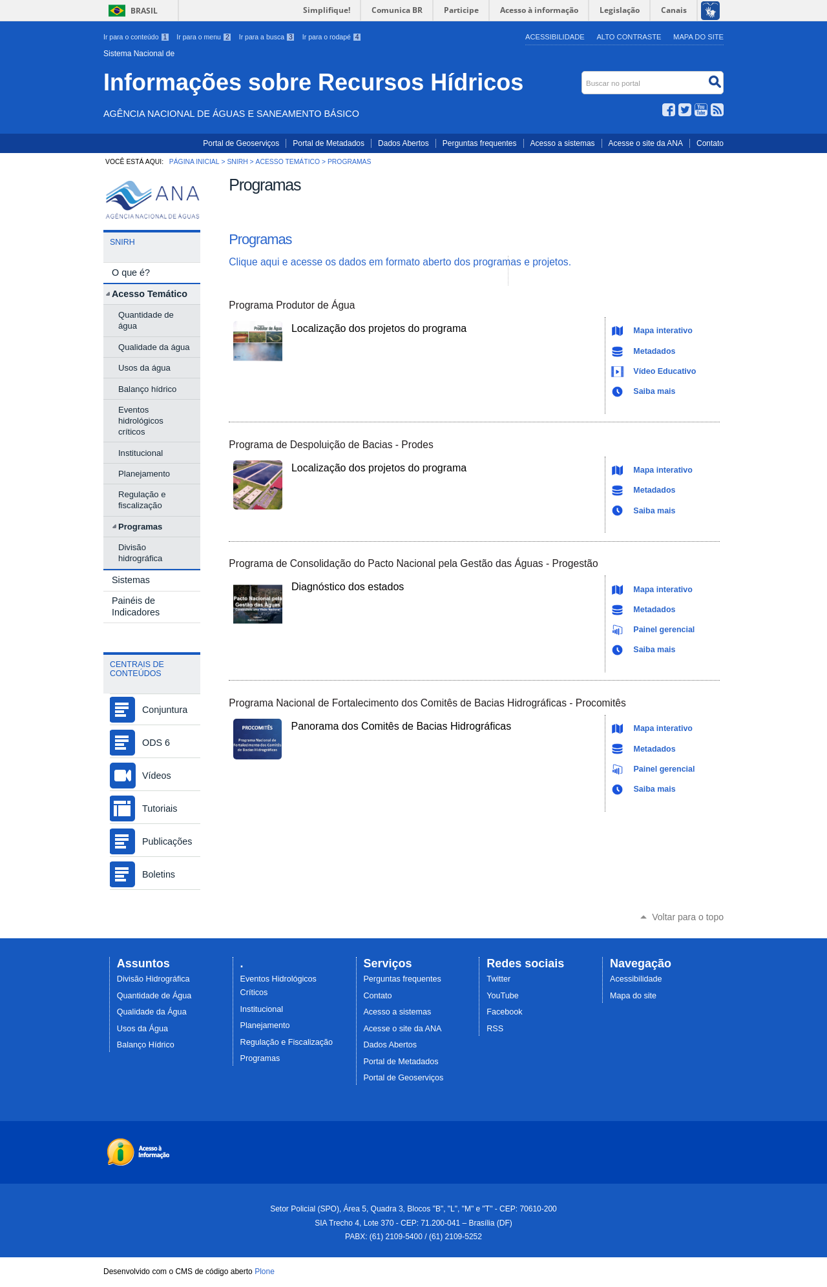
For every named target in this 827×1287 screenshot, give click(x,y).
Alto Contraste (628, 37)
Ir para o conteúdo (137, 37)
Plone (265, 1271)
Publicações (167, 841)
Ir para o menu (204, 37)
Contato (710, 143)
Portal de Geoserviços (241, 143)
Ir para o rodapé (332, 37)
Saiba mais (654, 391)
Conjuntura (164, 710)
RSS (717, 109)
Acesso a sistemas (562, 143)
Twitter (684, 109)
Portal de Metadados (328, 143)
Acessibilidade (555, 37)
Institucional (262, 1009)
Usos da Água (142, 1028)
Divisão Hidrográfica (153, 978)
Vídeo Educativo (664, 371)
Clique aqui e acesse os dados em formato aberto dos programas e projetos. (400, 261)
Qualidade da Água (152, 1011)
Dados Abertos (403, 143)
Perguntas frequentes (480, 143)
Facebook (668, 109)
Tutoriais (159, 808)
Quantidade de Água (154, 995)
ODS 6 (156, 742)
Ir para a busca (268, 37)
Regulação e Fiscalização (286, 1042)
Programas (260, 239)
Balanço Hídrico (145, 1044)
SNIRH (237, 161)
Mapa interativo (662, 330)
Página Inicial (194, 161)
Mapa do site (633, 995)
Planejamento (265, 1025)
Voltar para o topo (688, 917)
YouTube (701, 109)
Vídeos (156, 775)
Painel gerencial (664, 629)
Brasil (144, 10)
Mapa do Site (698, 37)
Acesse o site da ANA (646, 143)
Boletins (158, 874)
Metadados (654, 351)
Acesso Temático (288, 161)
